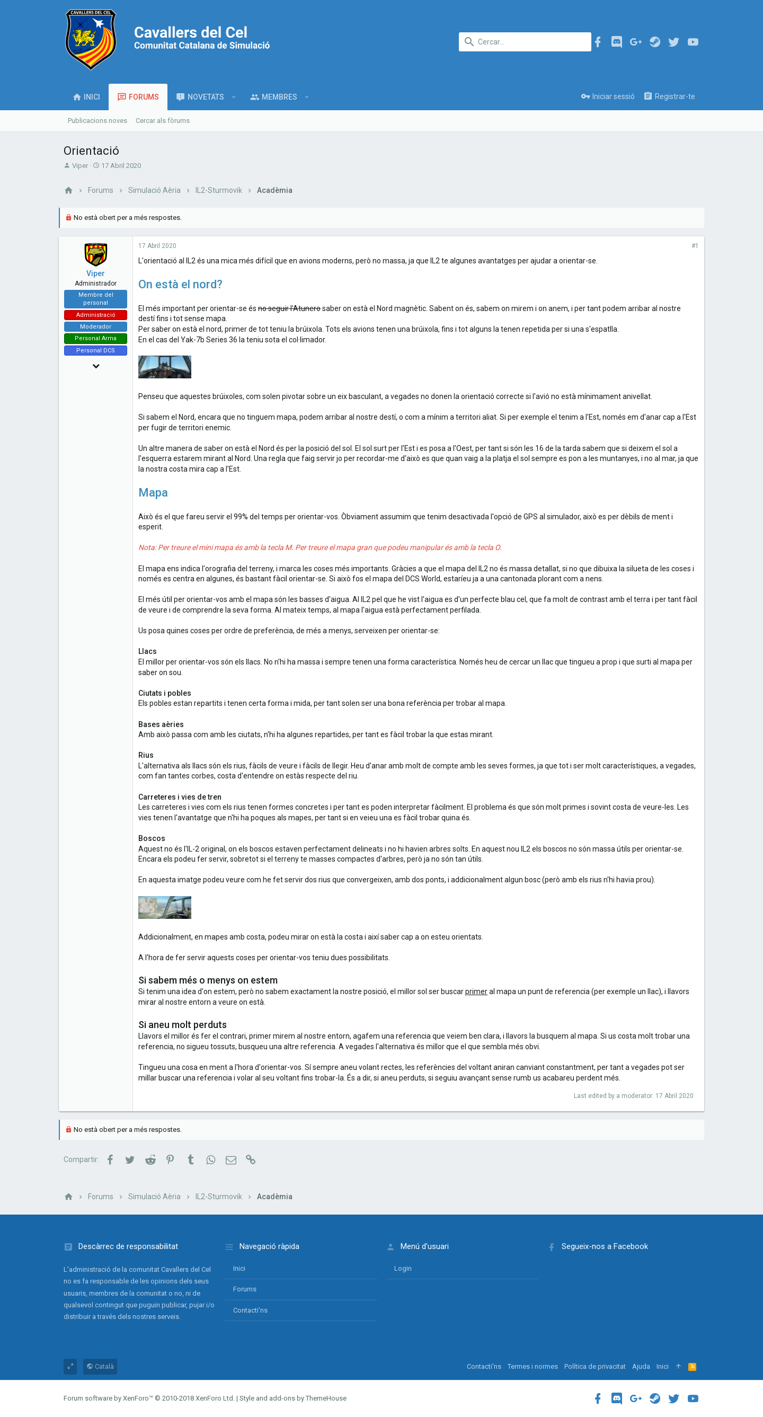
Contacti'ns (250, 1310)
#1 (690, 246)
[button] (234, 97)
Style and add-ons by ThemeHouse (293, 1398)
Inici (239, 1268)
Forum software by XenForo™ (149, 1398)
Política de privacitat (595, 1366)
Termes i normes (533, 1366)
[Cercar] (525, 41)
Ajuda (641, 1366)
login (403, 1268)
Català (100, 1366)
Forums (244, 1289)
